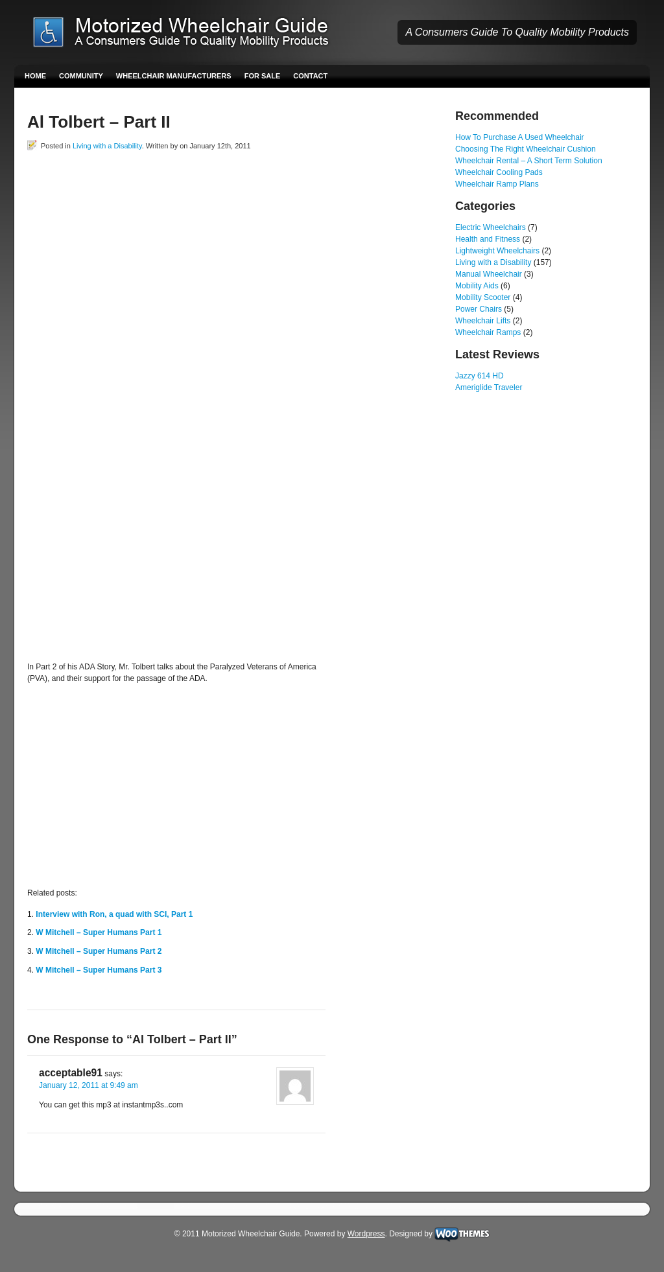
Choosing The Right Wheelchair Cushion (525, 149)
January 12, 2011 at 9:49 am (88, 1085)
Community (81, 76)
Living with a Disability (107, 146)
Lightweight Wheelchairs (497, 250)
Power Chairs (478, 309)
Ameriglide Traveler (488, 387)
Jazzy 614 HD (479, 375)
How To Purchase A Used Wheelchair (519, 137)
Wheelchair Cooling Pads (499, 172)
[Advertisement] (179, 180)
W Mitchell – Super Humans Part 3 (98, 970)
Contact (310, 76)
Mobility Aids (477, 285)
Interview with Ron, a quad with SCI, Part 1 (114, 914)
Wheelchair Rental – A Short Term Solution (528, 160)
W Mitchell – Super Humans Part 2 (98, 951)
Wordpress (366, 1233)
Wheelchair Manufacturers (173, 76)
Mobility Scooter (482, 297)
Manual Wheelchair (488, 274)
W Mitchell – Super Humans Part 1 (98, 932)
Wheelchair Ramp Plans (497, 184)
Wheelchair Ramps (488, 332)
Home (35, 76)
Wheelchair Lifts (482, 320)
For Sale (262, 76)
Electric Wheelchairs (490, 227)
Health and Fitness (487, 239)
